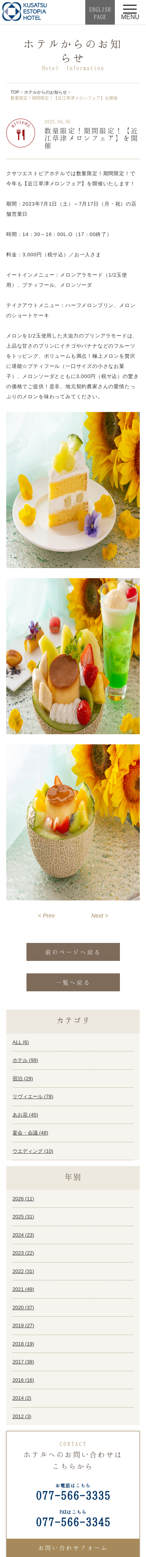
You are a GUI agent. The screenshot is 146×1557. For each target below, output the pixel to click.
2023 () (23, 1253)
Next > (99, 915)
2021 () (23, 1289)
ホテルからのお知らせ (45, 92)
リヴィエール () (32, 1096)
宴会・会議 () (30, 1133)
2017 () (23, 1362)
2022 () (23, 1271)
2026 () (23, 1199)
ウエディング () (32, 1151)
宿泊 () (22, 1078)
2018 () (23, 1344)
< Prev (46, 915)
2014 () (21, 1398)
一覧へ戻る (73, 982)
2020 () (23, 1307)
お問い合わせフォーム (73, 1548)
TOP (15, 92)
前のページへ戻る (73, 952)
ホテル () (25, 1060)
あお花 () (25, 1115)
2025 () (23, 1217)
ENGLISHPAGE (100, 13)
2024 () (23, 1235)
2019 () (23, 1325)
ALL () (20, 1042)
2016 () (23, 1380)
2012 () (21, 1416)
